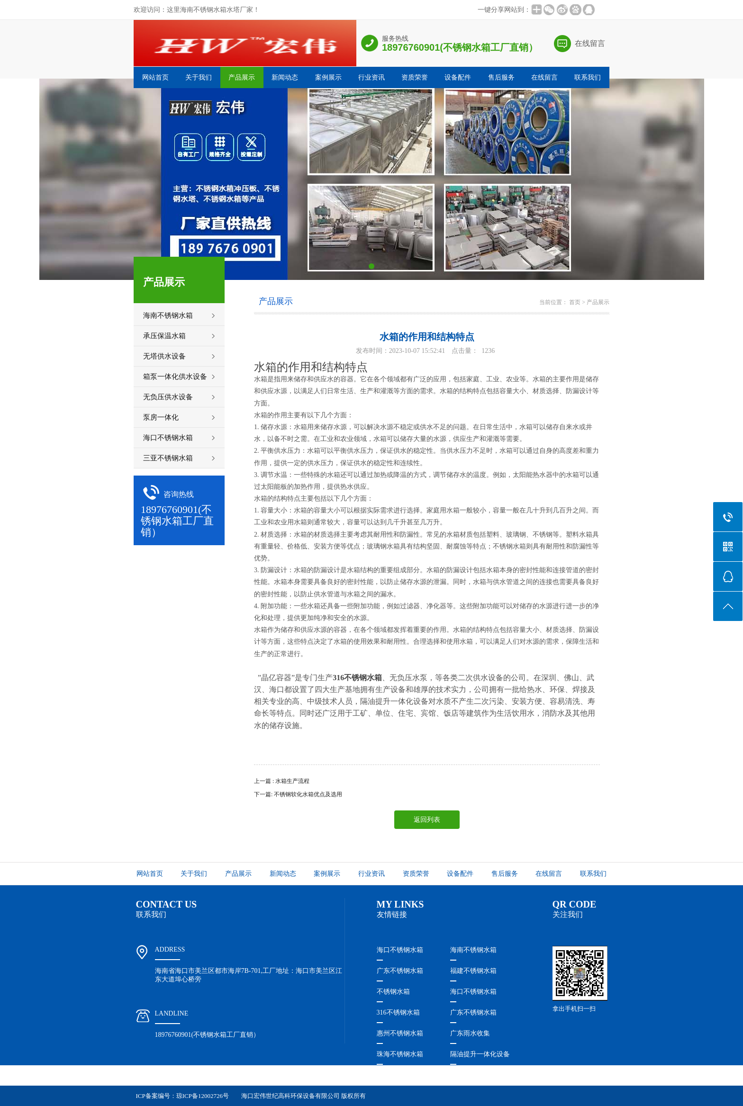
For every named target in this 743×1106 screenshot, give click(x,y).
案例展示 (328, 77)
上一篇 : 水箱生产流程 (281, 781)
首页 (574, 302)
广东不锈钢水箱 (400, 970)
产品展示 (241, 77)
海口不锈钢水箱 (400, 949)
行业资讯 (371, 77)
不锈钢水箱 (393, 991)
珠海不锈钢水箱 (400, 1054)
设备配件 (457, 77)
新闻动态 (285, 77)
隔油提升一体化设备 (480, 1054)
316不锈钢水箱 (398, 1012)
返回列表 (427, 819)
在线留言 (590, 43)
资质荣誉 (414, 77)
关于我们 (198, 77)
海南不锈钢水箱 (473, 949)
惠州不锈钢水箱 (400, 1033)
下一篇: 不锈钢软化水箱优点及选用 (298, 794)
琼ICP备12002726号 (202, 1095)
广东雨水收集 (470, 1033)
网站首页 (155, 77)
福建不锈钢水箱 (473, 970)
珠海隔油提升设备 (403, 1075)
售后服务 (501, 77)
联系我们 (587, 77)
